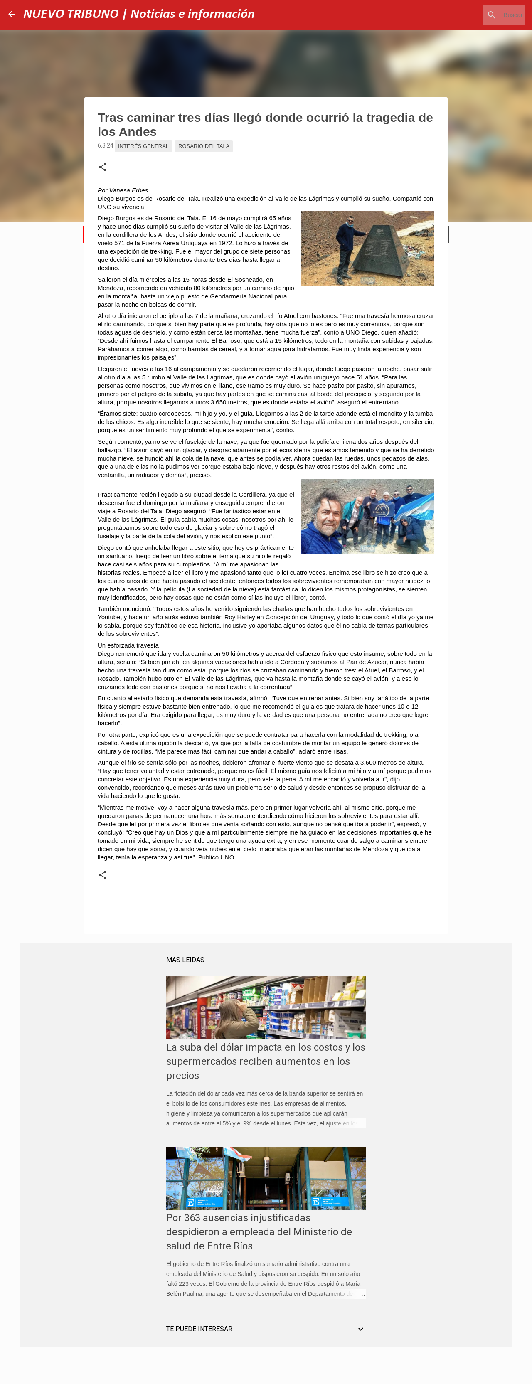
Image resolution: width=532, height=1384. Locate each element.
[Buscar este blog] (481, 15)
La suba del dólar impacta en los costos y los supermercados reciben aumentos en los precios (265, 1061)
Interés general (143, 146)
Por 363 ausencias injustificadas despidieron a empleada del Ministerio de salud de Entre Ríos (259, 1232)
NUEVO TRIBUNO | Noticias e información (139, 14)
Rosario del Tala (203, 146)
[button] (103, 167)
